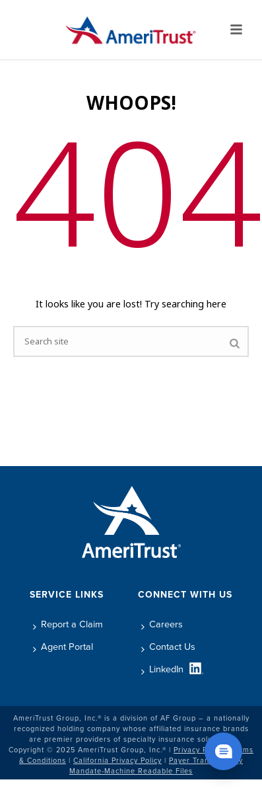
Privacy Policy (199, 749)
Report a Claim (68, 624)
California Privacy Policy (117, 760)
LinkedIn (162, 669)
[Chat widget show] (223, 751)
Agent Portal (63, 646)
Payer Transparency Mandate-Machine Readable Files (156, 765)
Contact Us (168, 646)
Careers (162, 624)
